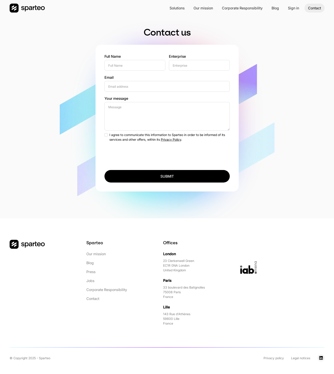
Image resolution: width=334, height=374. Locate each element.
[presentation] (138, 154)
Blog (275, 8)
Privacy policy (274, 358)
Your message (116, 98)
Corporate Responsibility (242, 8)
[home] (27, 8)
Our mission (203, 8)
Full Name (112, 56)
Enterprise (177, 56)
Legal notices (300, 358)
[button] (177, 8)
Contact (314, 8)
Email (109, 77)
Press (91, 272)
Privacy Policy (171, 139)
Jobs (90, 280)
